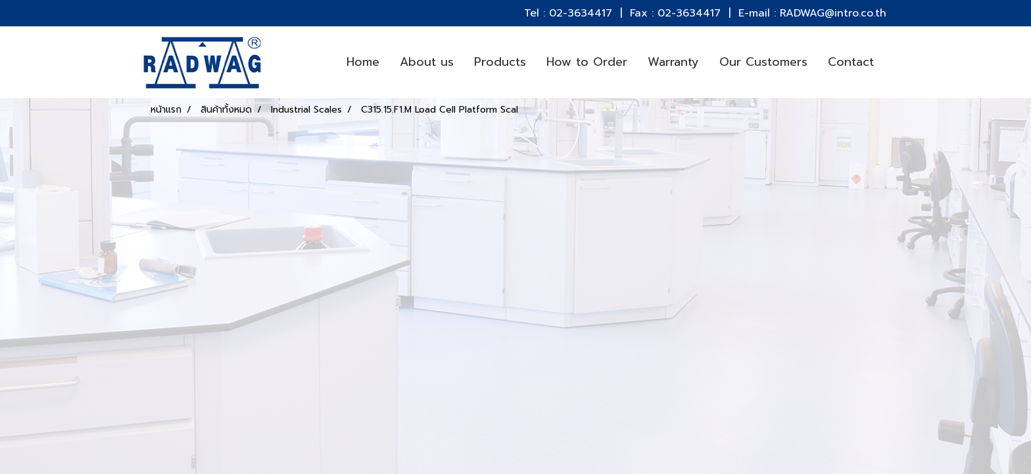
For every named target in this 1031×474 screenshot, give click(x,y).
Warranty (673, 62)
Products (500, 62)
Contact (851, 62)
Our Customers (763, 62)
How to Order (586, 62)
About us (427, 62)
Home (363, 62)
